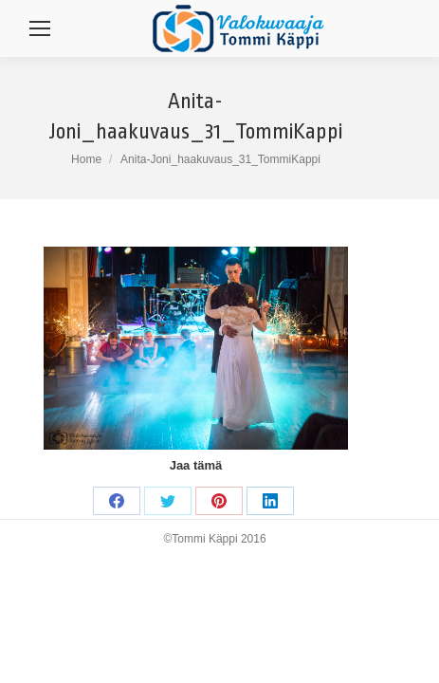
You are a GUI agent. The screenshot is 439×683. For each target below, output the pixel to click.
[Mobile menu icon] (39, 28)
